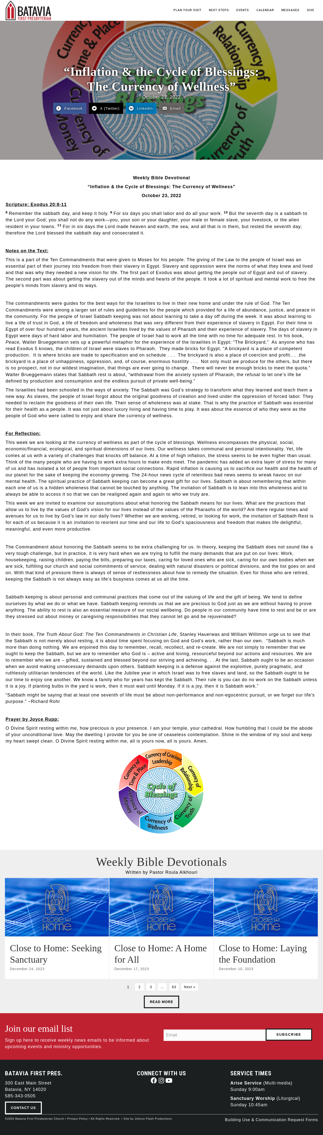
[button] (154, 1080)
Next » (189, 987)
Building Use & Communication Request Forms (271, 1120)
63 (174, 987)
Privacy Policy (77, 1118)
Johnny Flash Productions (153, 1118)
